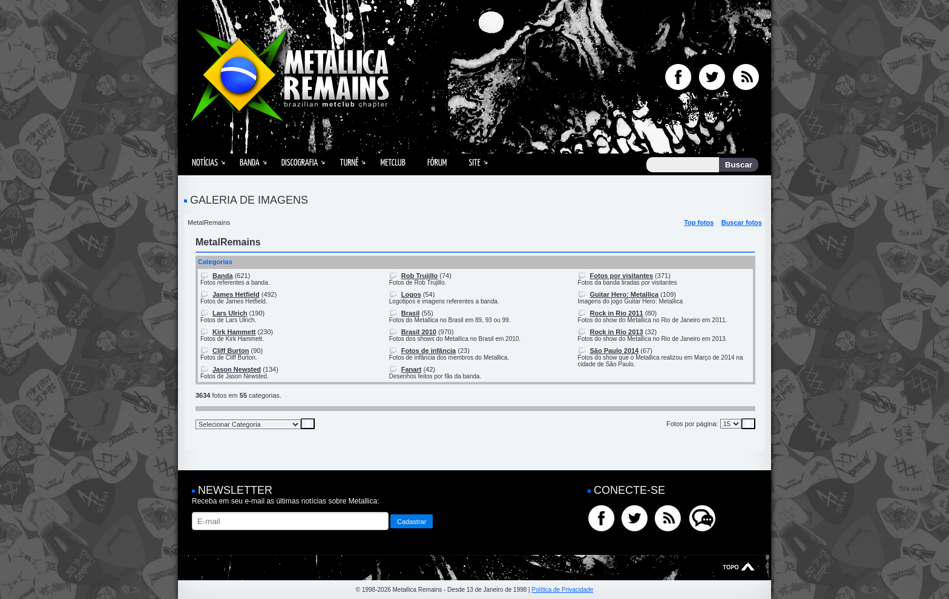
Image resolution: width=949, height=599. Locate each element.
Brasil (410, 313)
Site (474, 162)
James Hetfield (236, 294)
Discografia (299, 162)
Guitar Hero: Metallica (624, 294)
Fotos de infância (428, 350)
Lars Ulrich (229, 313)
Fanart (411, 369)
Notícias (205, 162)
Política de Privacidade (562, 589)
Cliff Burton (230, 350)
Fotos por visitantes (622, 275)
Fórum (437, 162)
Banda (250, 162)
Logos (411, 294)
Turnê (349, 162)
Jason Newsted (236, 369)
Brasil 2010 (418, 331)
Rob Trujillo (419, 275)
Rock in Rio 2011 (616, 313)
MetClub (392, 162)
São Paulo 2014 (614, 350)
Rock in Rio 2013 (616, 331)
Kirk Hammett (234, 331)
